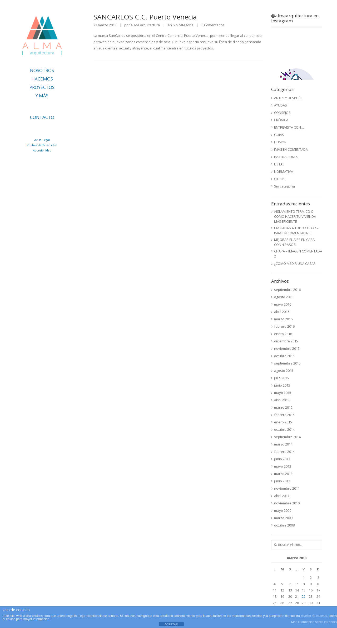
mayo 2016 (282, 304)
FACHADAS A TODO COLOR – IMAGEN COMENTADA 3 (296, 230)
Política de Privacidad (42, 145)
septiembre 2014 (287, 436)
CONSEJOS (282, 112)
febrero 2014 (284, 451)
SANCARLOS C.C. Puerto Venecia (145, 17)
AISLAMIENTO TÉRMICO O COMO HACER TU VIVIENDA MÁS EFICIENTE (295, 216)
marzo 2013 (283, 473)
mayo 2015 (282, 392)
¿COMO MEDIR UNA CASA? (294, 263)
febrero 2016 (284, 326)
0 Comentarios (213, 25)
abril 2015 (281, 400)
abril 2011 (281, 495)
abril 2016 (281, 311)
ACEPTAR (171, 624)
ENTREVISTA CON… (289, 127)
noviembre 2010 (287, 503)
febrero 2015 (284, 414)
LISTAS (279, 164)
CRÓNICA (281, 120)
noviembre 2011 (287, 488)
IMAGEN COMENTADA (291, 149)
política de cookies (314, 616)
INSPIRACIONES (286, 156)
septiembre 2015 (287, 363)
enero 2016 (283, 333)
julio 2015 (281, 378)
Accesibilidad (42, 150)
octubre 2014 (284, 429)
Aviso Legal (42, 140)
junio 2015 (282, 385)
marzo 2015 (283, 407)
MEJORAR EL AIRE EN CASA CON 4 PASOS (294, 242)
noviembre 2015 (287, 348)
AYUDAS (280, 105)
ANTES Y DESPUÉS (288, 97)
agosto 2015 (283, 370)
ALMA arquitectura (145, 25)
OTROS (279, 178)
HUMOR (280, 142)
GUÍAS (279, 134)
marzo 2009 (283, 517)
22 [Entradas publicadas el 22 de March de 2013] (303, 596)
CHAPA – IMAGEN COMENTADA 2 (298, 254)
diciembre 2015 (286, 341)
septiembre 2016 (287, 289)
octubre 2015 (284, 355)
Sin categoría (183, 25)
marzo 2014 (283, 444)
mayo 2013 (282, 466)
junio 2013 (282, 459)
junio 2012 (282, 481)
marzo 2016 (283, 319)
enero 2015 (283, 422)
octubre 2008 (284, 525)
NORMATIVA (283, 171)
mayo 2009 (282, 510)
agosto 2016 (283, 297)
